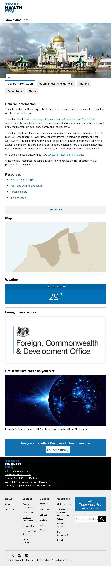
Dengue (43, 514)
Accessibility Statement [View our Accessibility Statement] (61, 559)
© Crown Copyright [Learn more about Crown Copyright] (15, 559)
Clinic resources (64, 504)
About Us (9, 504)
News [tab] (32, 91)
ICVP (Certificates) (62, 533)
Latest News (28, 512)
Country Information (28, 506)
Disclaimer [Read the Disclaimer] (29, 559)
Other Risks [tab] (15, 91)
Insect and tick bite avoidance (26, 186)
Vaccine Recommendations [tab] (56, 83)
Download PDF (55, 209)
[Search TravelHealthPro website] (102, 519)
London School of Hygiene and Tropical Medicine (26, 481)
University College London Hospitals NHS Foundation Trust (30, 485)
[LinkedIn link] (26, 555)
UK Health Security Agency (16, 470)
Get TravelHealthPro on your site (90, 504)
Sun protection (18, 198)
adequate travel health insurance (66, 155)
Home (9, 19)
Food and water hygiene (23, 179)
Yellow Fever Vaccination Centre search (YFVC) (63, 514)
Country (18, 19)
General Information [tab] (20, 83)
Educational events (62, 525)
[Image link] (55, 400)
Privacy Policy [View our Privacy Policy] (42, 559)
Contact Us (9, 509)
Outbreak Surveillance (28, 519)
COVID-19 (44, 504)
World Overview (27, 541)
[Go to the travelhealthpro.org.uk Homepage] (13, 8)
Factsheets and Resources (29, 532)
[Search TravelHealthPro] (90, 519)
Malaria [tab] (84, 83)
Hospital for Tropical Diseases (18, 474)
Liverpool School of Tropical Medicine (21, 478)
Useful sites (62, 540)
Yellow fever (45, 509)
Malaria (43, 524)
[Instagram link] (19, 555)
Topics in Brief (29, 525)
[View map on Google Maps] (55, 247)
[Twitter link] (12, 555)
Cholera (43, 519)
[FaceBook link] (6, 555)
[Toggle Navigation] (103, 8)
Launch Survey (58, 450)
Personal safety (18, 192)
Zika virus (44, 530)
